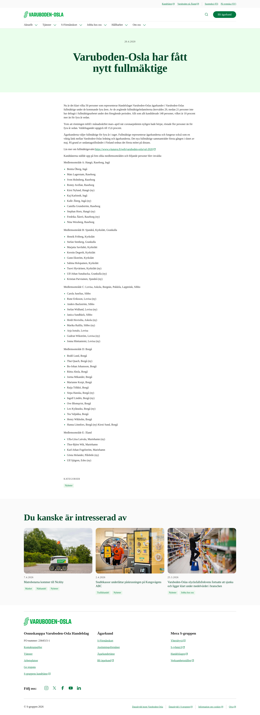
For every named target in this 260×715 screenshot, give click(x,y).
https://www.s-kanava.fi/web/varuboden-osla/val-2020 (125, 149)
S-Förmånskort (69, 24)
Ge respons (30, 667)
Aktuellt (28, 24)
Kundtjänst (168, 4)
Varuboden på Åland (188, 4)
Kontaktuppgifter (33, 647)
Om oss (137, 24)
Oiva (232, 707)
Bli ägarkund (224, 14)
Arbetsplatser (31, 660)
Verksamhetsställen (182, 660)
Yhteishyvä (178, 640)
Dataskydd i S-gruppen (181, 707)
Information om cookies (210, 707)
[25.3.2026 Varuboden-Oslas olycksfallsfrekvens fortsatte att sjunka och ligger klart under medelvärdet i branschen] (202, 561)
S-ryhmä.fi (178, 647)
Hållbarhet (117, 24)
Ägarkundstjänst (106, 653)
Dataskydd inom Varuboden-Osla (147, 707)
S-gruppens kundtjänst (37, 673)
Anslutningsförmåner (108, 647)
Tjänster (46, 24)
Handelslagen (179, 653)
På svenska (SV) (228, 4)
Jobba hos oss (94, 24)
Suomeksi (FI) (211, 4)
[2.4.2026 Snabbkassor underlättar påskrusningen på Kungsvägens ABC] (130, 561)
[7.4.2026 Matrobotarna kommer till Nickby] (58, 559)
